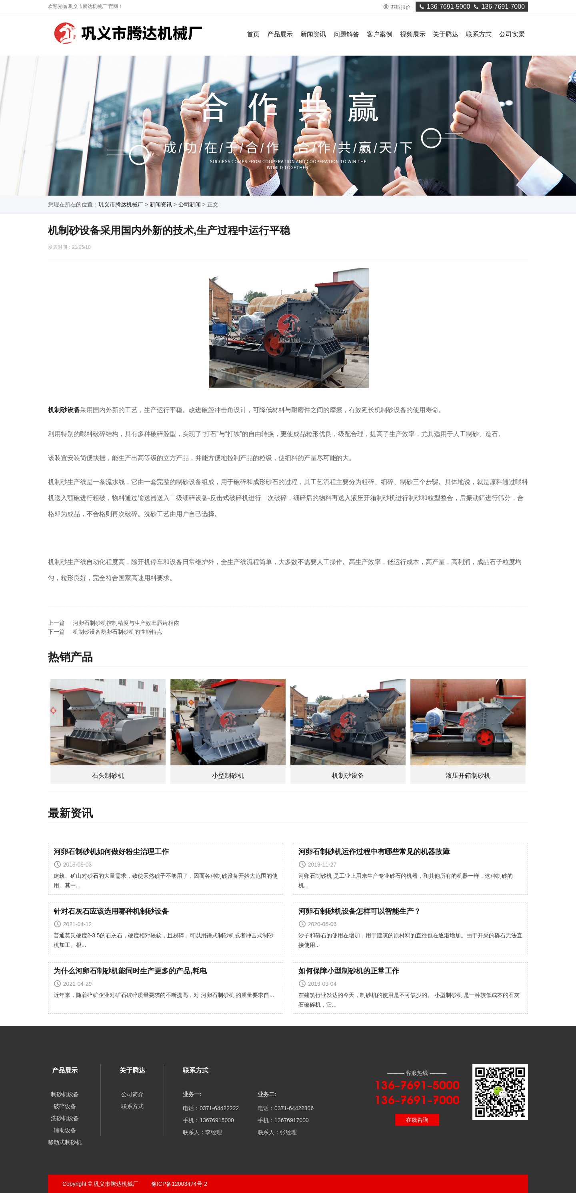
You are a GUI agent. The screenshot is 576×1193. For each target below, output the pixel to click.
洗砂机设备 (65, 1118)
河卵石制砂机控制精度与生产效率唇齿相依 (126, 623)
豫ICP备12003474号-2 (178, 1184)
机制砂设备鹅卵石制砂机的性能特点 (117, 632)
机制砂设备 (64, 409)
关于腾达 (445, 34)
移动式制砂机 (65, 1142)
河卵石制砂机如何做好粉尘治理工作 (111, 852)
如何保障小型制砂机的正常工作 (348, 971)
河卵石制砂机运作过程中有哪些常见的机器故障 (374, 852)
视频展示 (413, 34)
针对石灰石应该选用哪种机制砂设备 (111, 911)
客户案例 (379, 34)
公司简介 (132, 1094)
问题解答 (346, 34)
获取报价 (396, 7)
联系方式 (479, 34)
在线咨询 (417, 1120)
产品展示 (280, 34)
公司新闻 (189, 204)
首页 (253, 34)
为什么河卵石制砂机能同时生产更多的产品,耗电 (130, 971)
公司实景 (512, 34)
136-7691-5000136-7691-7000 (472, 6)
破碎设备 (65, 1106)
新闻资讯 (313, 34)
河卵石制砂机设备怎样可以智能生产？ (359, 911)
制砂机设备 (65, 1094)
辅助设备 (65, 1130)
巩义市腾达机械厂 (120, 204)
